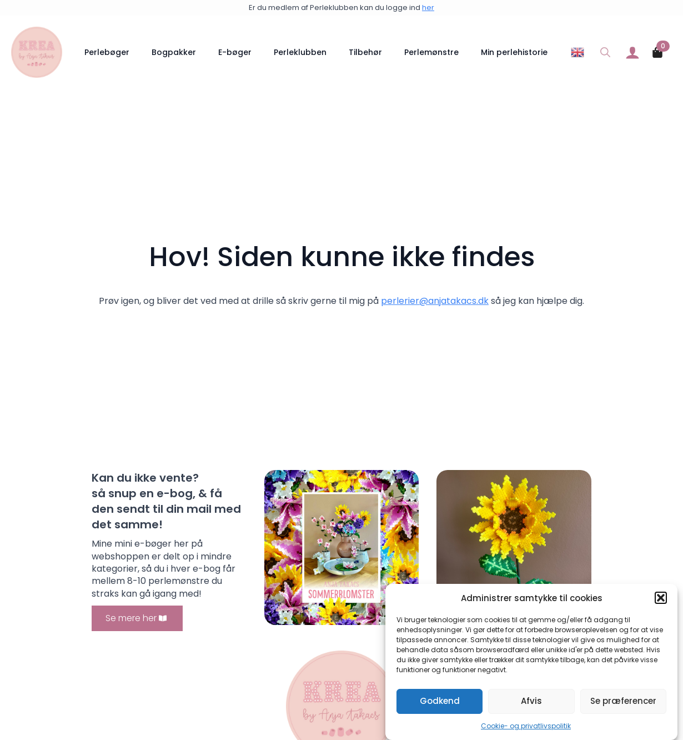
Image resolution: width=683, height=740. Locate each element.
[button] (660, 598)
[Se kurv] (658, 52)
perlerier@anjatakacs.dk (435, 300)
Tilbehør (365, 52)
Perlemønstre (431, 52)
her (428, 7)
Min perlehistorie (514, 52)
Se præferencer (623, 701)
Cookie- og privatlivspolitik (526, 726)
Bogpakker (174, 52)
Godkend (440, 701)
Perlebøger (106, 52)
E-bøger (235, 52)
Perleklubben (300, 52)
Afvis (531, 701)
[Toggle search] (605, 52)
